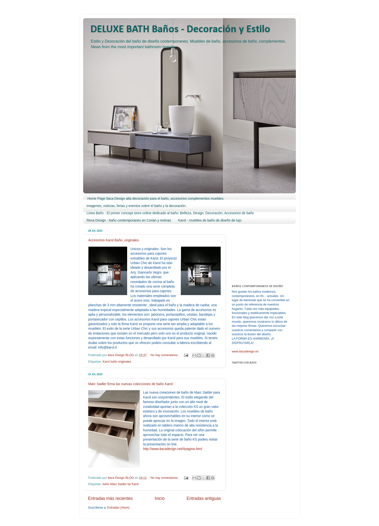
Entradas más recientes (110, 498)
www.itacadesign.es (245, 351)
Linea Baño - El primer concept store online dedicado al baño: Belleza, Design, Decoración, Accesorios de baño (170, 213)
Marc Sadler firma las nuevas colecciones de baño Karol (130, 384)
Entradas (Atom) (118, 507)
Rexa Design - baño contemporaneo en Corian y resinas (129, 220)
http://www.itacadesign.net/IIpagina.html (172, 449)
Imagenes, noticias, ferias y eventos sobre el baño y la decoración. (136, 206)
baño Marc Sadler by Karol (121, 484)
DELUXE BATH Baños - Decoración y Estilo (180, 29)
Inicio (160, 498)
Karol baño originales (117, 361)
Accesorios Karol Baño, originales (113, 240)
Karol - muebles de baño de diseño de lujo (209, 220)
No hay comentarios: (165, 355)
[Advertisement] (256, 252)
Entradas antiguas (204, 498)
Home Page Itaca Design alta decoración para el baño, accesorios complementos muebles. (156, 198)
